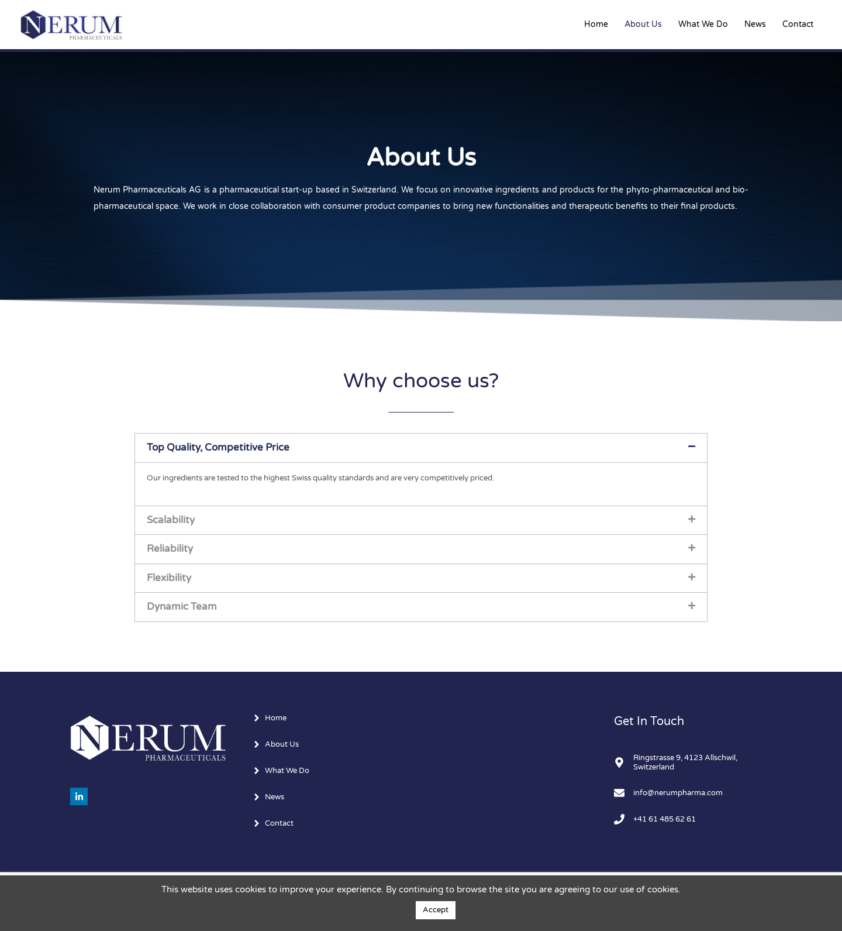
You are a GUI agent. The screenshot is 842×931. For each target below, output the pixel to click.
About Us (643, 24)
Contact (797, 24)
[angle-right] (270, 718)
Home (596, 24)
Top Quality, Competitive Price (218, 448)
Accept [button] (435, 910)
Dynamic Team (182, 607)
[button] (421, 448)
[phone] (659, 820)
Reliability (170, 549)
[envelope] (672, 794)
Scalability (171, 520)
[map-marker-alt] (693, 763)
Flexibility (169, 578)
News (755, 24)
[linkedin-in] (80, 796)
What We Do (703, 24)
